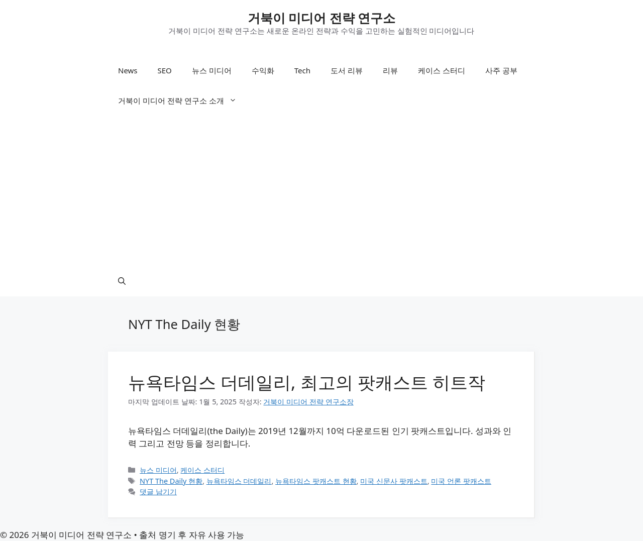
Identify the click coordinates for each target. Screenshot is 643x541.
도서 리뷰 (347, 70)
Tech (302, 70)
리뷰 (390, 70)
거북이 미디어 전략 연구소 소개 (182, 100)
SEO (165, 70)
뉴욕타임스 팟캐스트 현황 (316, 481)
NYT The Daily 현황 (171, 481)
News (128, 70)
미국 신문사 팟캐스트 (393, 481)
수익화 (263, 70)
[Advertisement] (321, 191)
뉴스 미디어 (212, 70)
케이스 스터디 (441, 70)
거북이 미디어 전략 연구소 (322, 17)
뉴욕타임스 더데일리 (239, 481)
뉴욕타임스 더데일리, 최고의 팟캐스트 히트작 (306, 382)
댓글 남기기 (158, 491)
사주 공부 (501, 70)
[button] (122, 281)
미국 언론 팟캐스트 (461, 481)
